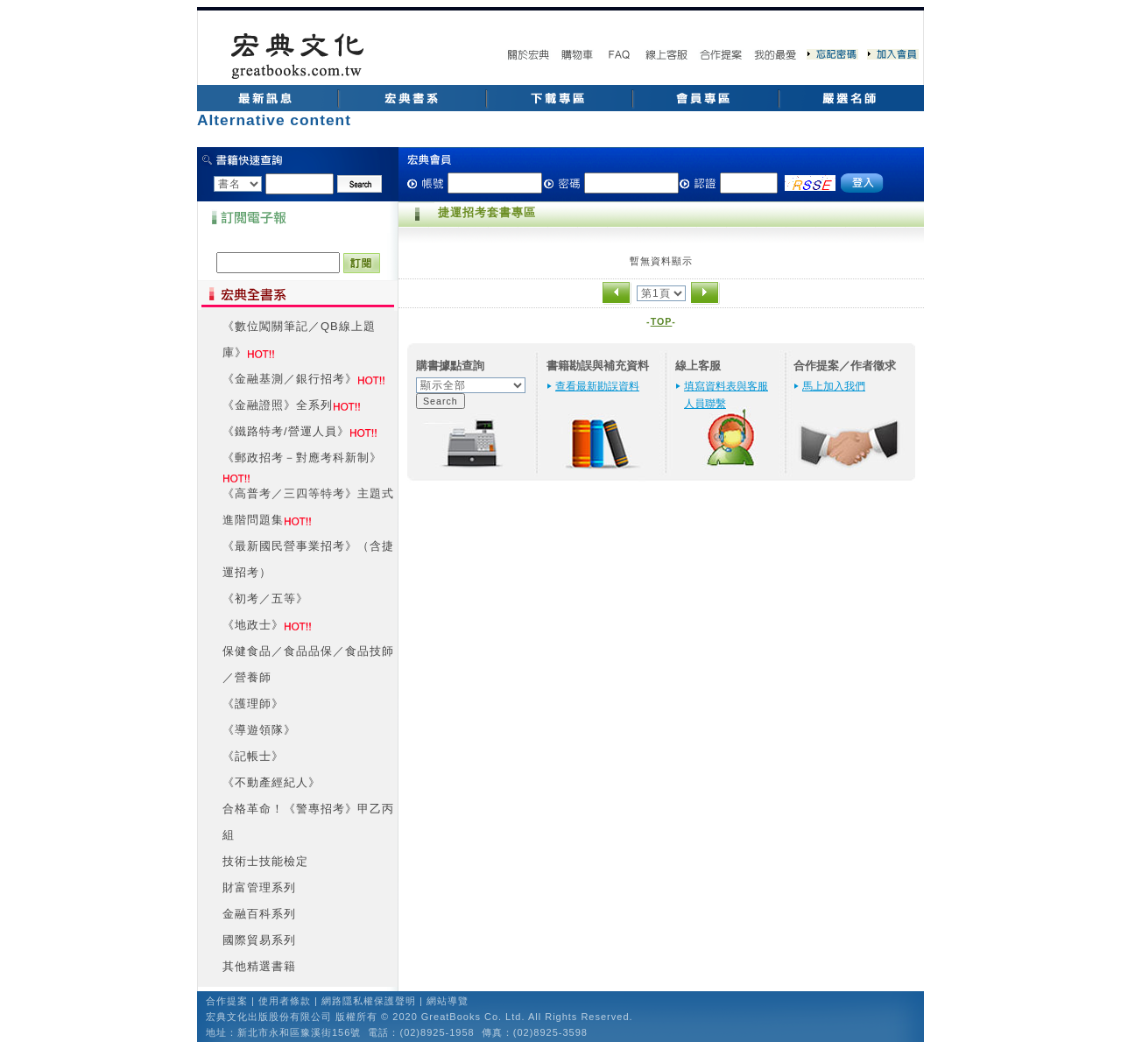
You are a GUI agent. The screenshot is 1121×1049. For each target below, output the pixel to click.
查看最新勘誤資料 (597, 386)
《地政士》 (253, 624)
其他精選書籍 (259, 966)
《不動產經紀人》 (271, 782)
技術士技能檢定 (265, 861)
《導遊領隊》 (259, 729)
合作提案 (227, 1001)
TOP (662, 321)
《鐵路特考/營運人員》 (285, 431)
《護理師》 (253, 703)
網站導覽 (448, 1001)
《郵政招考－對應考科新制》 (302, 457)
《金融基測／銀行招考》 (289, 378)
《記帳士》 (253, 756)
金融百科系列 (259, 913)
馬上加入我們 (833, 386)
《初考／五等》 (265, 598)
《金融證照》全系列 (277, 405)
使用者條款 (284, 1001)
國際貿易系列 (259, 940)
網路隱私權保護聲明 (368, 1001)
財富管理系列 (259, 887)
